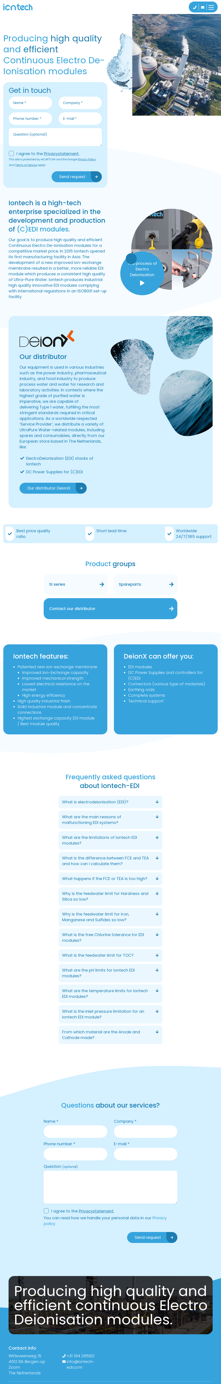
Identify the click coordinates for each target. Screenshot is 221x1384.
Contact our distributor (72, 608)
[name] (30, 103)
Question (61, 1166)
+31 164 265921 (81, 1356)
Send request (72, 176)
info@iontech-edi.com (81, 1364)
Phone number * (59, 1144)
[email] (80, 118)
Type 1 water (52, 407)
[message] (55, 137)
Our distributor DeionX (48, 488)
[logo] (22, 7)
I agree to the (47, 153)
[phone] (30, 118)
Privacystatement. (61, 153)
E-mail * (121, 1144)
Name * (51, 1121)
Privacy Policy (87, 159)
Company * (125, 1121)
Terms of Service (26, 165)
